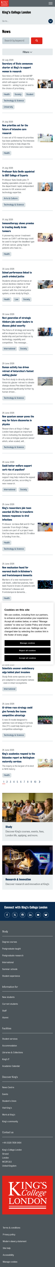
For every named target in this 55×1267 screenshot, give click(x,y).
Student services (20, 1039)
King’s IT (16, 1060)
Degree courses (20, 942)
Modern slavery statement (24, 1241)
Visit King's (18, 1108)
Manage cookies (19, 1262)
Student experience (22, 977)
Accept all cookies (27, 658)
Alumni (16, 1018)
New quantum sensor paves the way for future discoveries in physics (18, 420)
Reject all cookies (27, 650)
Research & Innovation (18, 879)
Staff (15, 1011)
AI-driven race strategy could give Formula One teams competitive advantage (17, 711)
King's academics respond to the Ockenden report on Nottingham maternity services (18, 757)
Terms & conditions (21, 1228)
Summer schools (20, 970)
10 (35, 782)
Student (29, 94)
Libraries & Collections (23, 1053)
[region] (27, 633)
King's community (21, 1122)
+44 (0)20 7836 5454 (11, 1143)
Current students (21, 1005)
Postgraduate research (23, 956)
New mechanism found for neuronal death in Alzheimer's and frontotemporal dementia (17, 571)
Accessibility (18, 1255)
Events (16, 1095)
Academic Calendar (22, 1067)
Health (7, 94)
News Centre (19, 1088)
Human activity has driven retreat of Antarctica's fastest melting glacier (18, 371)
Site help (16, 1248)
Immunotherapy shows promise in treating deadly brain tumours (18, 227)
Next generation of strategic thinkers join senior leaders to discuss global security (17, 321)
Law (16, 299)
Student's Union (20, 1102)
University (8, 107)
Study (9, 827)
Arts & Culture (10, 198)
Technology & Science (14, 101)
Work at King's (19, 1115)
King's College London (16, 12)
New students (19, 998)
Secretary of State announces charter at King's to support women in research (17, 67)
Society (18, 94)
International (9, 349)
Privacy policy (18, 1234)
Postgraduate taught (22, 949)
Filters (35, 52)
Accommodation (20, 1046)
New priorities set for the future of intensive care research (15, 129)
